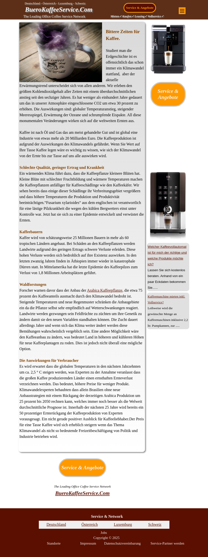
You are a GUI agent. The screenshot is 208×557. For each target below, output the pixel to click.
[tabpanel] (81, 236)
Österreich (90, 524)
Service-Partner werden (167, 543)
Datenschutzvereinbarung (122, 543)
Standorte (54, 543)
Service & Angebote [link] (140, 8)
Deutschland (56, 524)
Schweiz (154, 524)
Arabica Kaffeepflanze (104, 290)
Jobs (104, 533)
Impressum (88, 543)
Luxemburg (123, 524)
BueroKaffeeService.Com (59, 9)
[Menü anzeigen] (182, 10)
